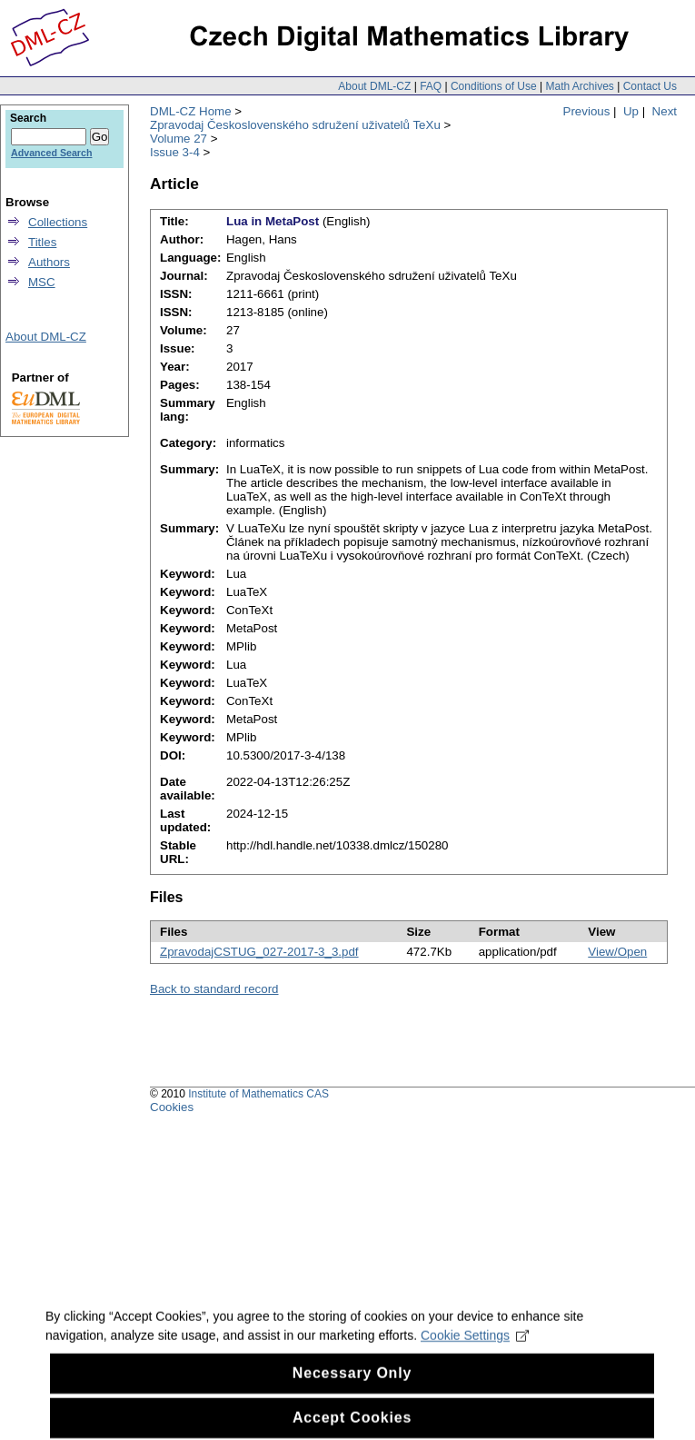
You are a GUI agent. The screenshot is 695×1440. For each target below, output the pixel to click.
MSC (41, 282)
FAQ (431, 86)
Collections (57, 222)
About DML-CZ (374, 86)
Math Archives (579, 86)
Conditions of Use (494, 86)
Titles (42, 242)
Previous (587, 111)
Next (664, 111)
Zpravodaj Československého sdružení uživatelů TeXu (295, 125)
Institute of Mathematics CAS (258, 1093)
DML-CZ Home (191, 111)
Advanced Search (51, 152)
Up (631, 111)
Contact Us (650, 86)
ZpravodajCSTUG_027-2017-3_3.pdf (259, 951)
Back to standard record (214, 989)
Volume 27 (178, 138)
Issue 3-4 (175, 152)
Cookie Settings (475, 1349)
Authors (49, 262)
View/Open (617, 951)
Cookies (172, 1107)
